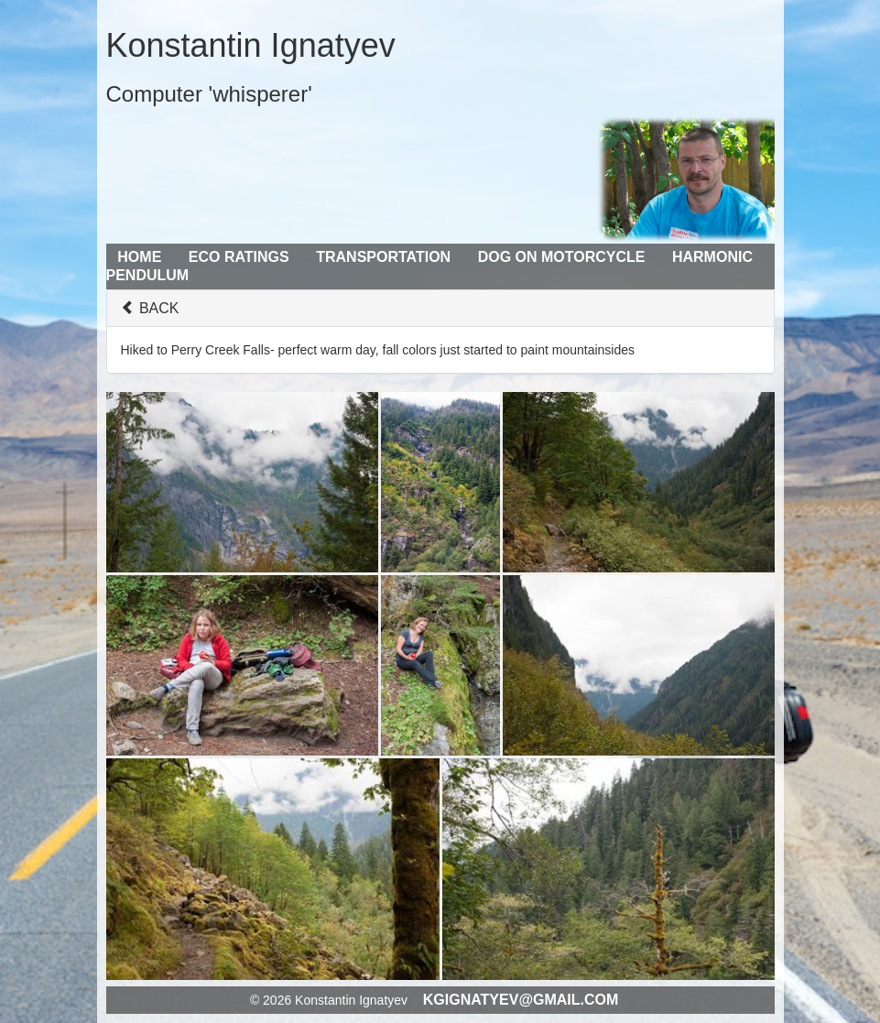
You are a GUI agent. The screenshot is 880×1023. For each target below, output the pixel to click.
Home (139, 257)
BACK (150, 308)
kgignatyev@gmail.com (521, 999)
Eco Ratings (239, 257)
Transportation (383, 257)
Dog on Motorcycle (562, 257)
